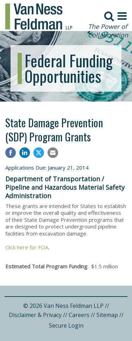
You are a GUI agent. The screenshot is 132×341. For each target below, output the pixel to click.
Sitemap (107, 315)
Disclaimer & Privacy (35, 315)
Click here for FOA (26, 247)
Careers (79, 315)
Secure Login (66, 325)
